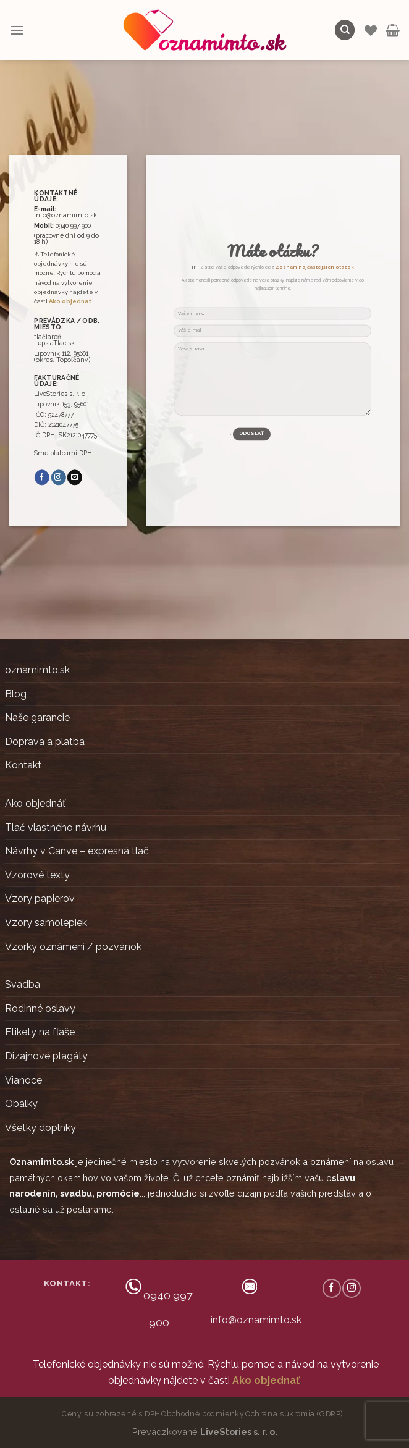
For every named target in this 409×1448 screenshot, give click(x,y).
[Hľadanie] (345, 30)
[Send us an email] (74, 478)
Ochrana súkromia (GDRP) (294, 1413)
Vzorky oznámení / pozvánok (73, 947)
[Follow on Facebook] (42, 478)
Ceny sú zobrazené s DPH (111, 1413)
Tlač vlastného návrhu (55, 827)
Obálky (21, 1103)
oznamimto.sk (37, 670)
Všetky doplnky (40, 1128)
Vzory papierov (40, 898)
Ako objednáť (35, 803)
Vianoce (23, 1080)
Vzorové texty (37, 875)
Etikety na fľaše (40, 1032)
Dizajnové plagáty (46, 1056)
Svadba (22, 984)
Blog (16, 694)
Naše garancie (37, 717)
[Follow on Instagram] (58, 478)
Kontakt (23, 765)
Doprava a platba (45, 741)
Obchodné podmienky (202, 1413)
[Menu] (16, 30)
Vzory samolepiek (46, 922)
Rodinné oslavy (40, 1008)
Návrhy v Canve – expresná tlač (77, 851)
